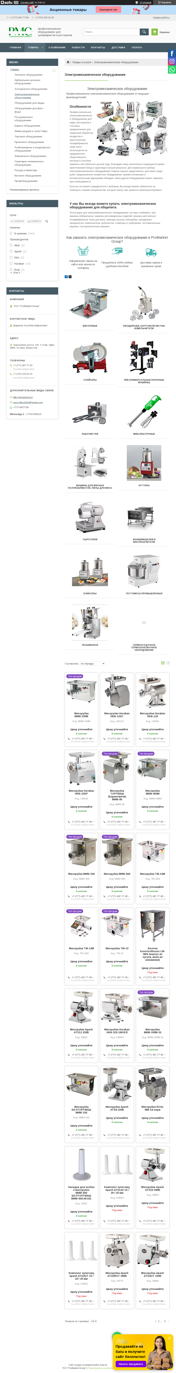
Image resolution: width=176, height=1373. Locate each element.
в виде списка (168, 663)
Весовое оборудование (28, 175)
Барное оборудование (27, 125)
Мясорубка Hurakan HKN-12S (152, 715)
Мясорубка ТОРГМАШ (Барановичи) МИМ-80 (117, 795)
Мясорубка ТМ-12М (81, 948)
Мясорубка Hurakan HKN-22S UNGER (117, 1031)
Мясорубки (90, 326)
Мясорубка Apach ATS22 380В (152, 1188)
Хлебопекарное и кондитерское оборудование (32, 149)
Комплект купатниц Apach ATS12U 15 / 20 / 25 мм (117, 1190)
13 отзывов (145, 2)
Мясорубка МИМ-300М (81, 715)
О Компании (56, 47)
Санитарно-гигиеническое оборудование (29, 163)
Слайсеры (90, 380)
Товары (33, 47)
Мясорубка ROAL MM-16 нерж (153, 1108)
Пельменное (90, 645)
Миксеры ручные (144, 434)
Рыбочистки (90, 434)
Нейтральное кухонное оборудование (27, 82)
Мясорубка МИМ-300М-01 (152, 1031)
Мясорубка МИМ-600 (117, 873)
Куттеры (144, 485)
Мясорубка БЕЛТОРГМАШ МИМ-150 (81, 1109)
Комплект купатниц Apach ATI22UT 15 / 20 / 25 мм (81, 1276)
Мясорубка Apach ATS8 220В (117, 1108)
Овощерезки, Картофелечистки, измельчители (144, 327)
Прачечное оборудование (29, 142)
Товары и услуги (81, 62)
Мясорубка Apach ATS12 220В (81, 1031)
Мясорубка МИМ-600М (152, 792)
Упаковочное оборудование (30, 156)
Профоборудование (26, 181)
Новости (78, 47)
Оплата (137, 47)
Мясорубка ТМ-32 (117, 948)
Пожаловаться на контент (101, 1368)
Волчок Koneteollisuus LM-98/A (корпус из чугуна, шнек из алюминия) (152, 954)
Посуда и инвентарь (26, 170)
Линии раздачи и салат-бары (31, 131)
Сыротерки (90, 539)
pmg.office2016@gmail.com (28, 402)
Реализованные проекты (24, 189)
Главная (15, 47)
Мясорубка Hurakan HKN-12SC (117, 715)
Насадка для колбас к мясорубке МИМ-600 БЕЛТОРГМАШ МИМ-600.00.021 (81, 1193)
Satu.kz (103, 1365)
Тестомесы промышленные (144, 593)
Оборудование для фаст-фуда (29, 110)
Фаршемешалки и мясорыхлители (144, 540)
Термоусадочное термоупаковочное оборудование (144, 647)
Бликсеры (90, 593)
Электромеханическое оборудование (27, 96)
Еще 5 (16, 272)
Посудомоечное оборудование (24, 119)
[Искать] (144, 32)
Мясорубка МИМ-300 (81, 873)
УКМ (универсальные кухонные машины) (144, 381)
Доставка (118, 47)
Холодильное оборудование (31, 89)
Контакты (98, 47)
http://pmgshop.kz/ (23, 397)
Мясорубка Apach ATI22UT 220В (152, 1274)
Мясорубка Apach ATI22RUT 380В (117, 1274)
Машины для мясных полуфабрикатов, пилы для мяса (90, 486)
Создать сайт (27, 2)
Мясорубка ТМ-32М (152, 873)
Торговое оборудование (28, 136)
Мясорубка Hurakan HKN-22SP (81, 792)
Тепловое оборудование (28, 74)
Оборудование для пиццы (29, 103)
